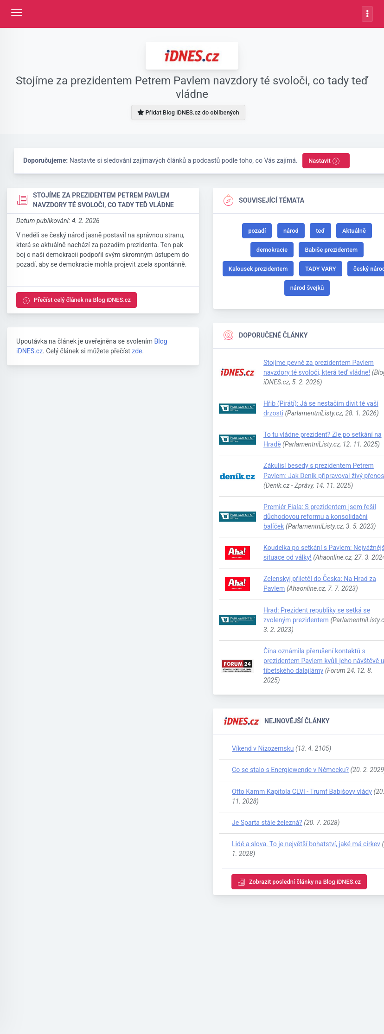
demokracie (272, 249)
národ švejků (307, 287)
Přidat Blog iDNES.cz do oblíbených (188, 112)
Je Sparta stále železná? (267, 822)
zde (137, 351)
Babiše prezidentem (331, 249)
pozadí (257, 230)
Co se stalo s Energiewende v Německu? (290, 769)
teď (320, 230)
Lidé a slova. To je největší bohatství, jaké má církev (306, 844)
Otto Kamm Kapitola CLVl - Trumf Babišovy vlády (302, 791)
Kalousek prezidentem (258, 268)
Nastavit (324, 161)
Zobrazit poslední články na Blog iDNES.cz (299, 882)
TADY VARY (320, 268)
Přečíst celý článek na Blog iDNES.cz (76, 300)
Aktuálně (354, 230)
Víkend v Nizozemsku (263, 748)
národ (291, 230)
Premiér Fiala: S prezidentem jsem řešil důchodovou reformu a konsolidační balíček (319, 516)
